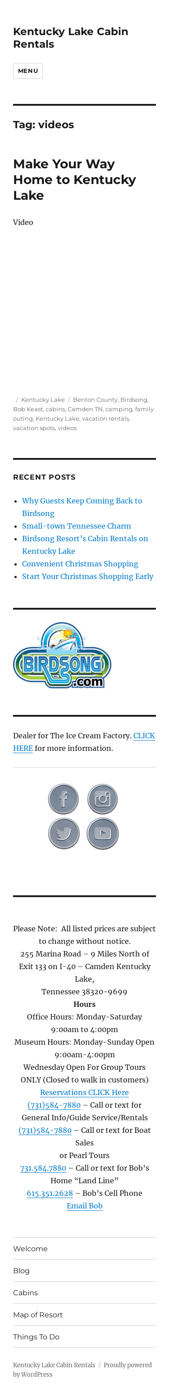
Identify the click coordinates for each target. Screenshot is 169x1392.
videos (67, 427)
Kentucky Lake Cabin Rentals (54, 1365)
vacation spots (34, 427)
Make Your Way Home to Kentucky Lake (74, 179)
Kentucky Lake (43, 399)
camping (118, 409)
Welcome (30, 1248)
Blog (21, 1270)
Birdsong (133, 399)
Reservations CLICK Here (84, 1092)
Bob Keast (28, 409)
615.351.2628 (50, 1193)
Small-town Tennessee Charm (76, 525)
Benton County (95, 399)
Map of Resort (38, 1315)
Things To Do (36, 1337)
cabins (55, 409)
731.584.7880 (43, 1167)
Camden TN (85, 409)
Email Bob (85, 1205)
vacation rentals (105, 418)
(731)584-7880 (54, 1104)
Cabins (25, 1293)
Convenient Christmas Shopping (80, 563)
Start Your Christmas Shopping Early (87, 576)
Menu (28, 70)
